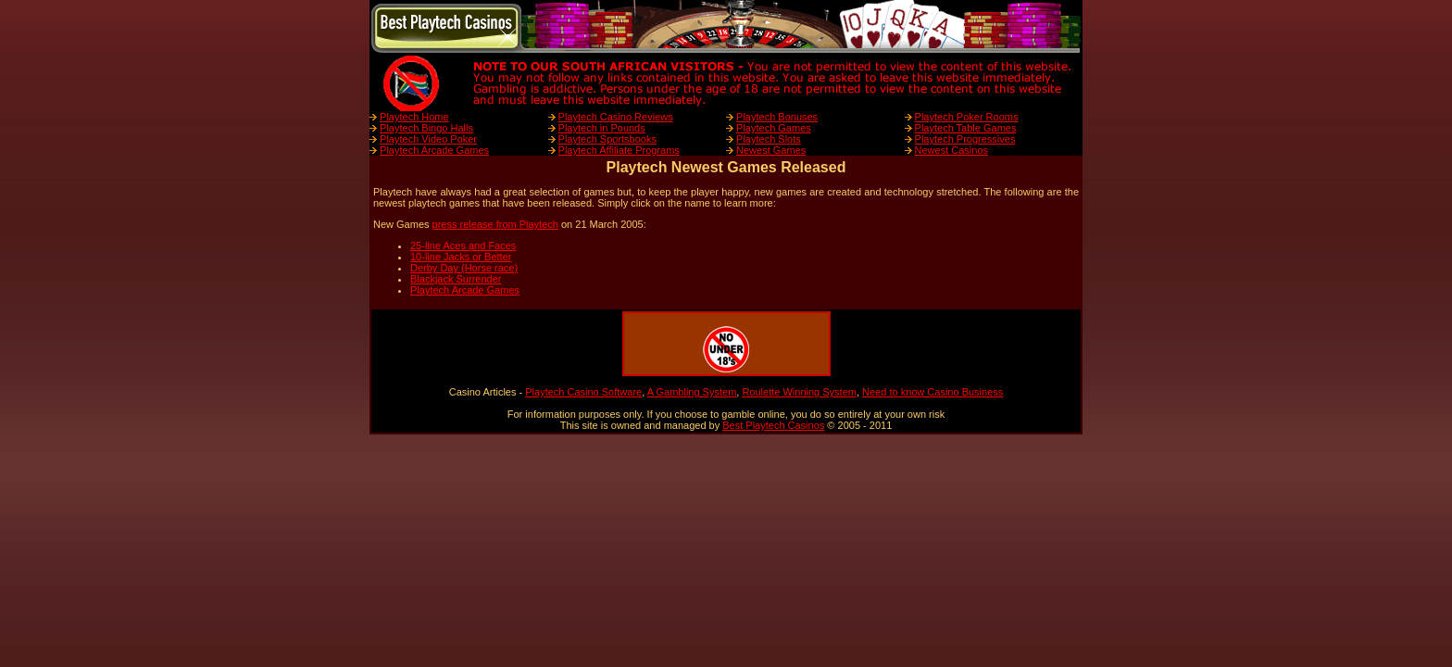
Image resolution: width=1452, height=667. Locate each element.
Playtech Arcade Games (434, 150)
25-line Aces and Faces (463, 245)
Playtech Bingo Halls (426, 127)
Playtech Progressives (965, 139)
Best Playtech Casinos (773, 425)
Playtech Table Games (966, 127)
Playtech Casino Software (583, 391)
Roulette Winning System (799, 391)
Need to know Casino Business (932, 391)
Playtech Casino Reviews (615, 116)
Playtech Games (773, 127)
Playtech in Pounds (601, 127)
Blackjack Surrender (455, 278)
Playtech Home (414, 116)
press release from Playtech (495, 224)
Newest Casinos (951, 150)
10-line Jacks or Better (460, 256)
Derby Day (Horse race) (464, 267)
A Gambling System (692, 391)
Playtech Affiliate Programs (619, 150)
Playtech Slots (768, 139)
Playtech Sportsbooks (607, 139)
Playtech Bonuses (777, 116)
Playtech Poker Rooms (967, 116)
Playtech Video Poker (428, 139)
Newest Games (771, 150)
